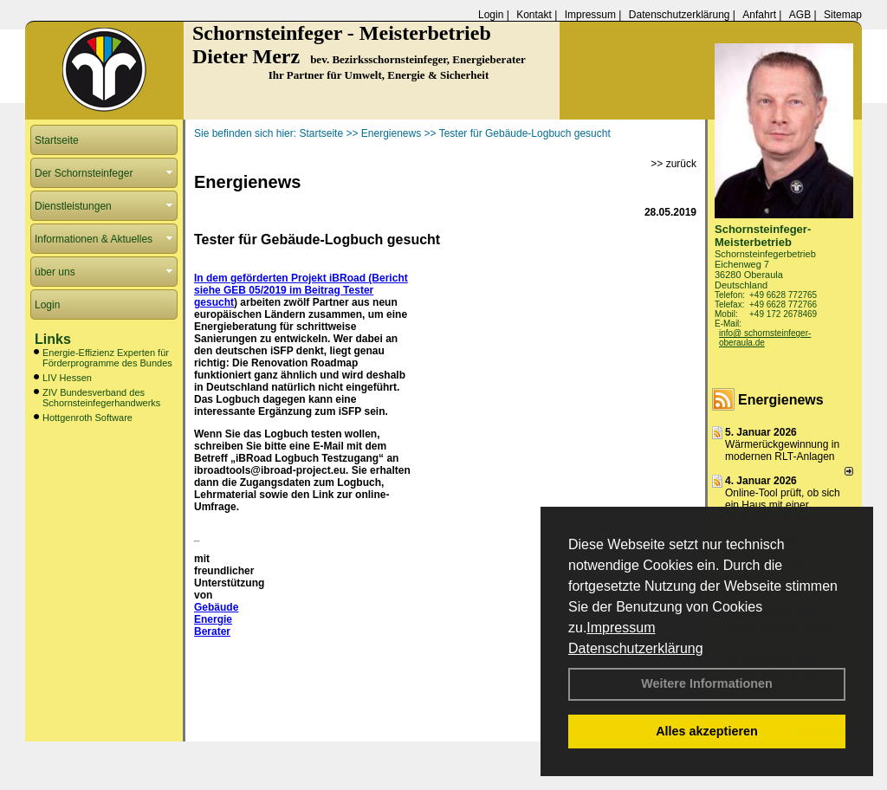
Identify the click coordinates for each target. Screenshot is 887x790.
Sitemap (843, 15)
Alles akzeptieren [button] (707, 731)
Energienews (781, 399)
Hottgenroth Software (87, 417)
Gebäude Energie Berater (216, 619)
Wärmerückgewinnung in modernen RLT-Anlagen (782, 450)
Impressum (620, 627)
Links (53, 339)
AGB (800, 15)
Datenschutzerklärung (635, 648)
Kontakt (534, 15)
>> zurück (673, 164)
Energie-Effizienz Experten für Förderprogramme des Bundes (107, 357)
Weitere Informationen (707, 683)
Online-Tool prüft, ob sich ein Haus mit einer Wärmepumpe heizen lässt (786, 505)
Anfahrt (759, 15)
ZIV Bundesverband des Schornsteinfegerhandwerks (101, 397)
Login (490, 15)
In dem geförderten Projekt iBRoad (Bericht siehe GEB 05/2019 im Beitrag (301, 284)
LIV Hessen (67, 377)
